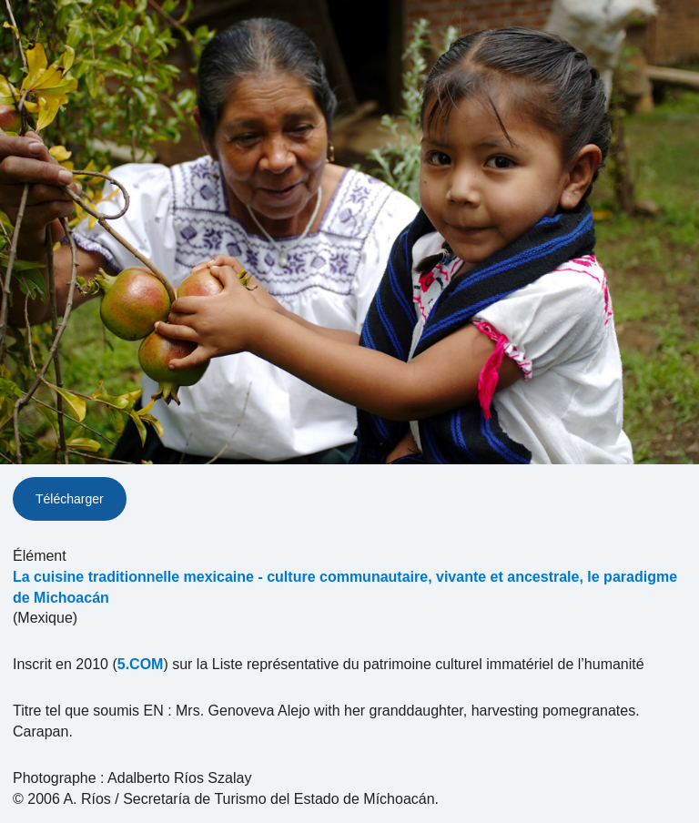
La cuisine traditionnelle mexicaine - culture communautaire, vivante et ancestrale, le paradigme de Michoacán (345, 587)
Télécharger (69, 499)
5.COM (140, 664)
